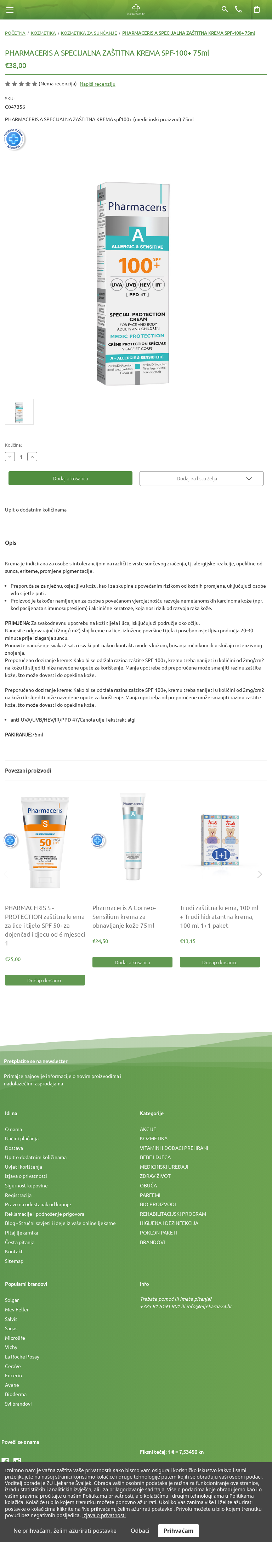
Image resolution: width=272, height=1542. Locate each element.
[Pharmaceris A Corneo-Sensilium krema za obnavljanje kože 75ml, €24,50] (132, 840)
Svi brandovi (18, 1403)
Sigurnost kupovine (26, 1185)
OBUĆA (148, 1185)
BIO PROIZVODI (158, 1204)
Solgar (12, 1300)
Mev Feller (17, 1309)
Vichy (11, 1347)
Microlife (15, 1337)
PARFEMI (150, 1195)
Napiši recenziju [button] (97, 83)
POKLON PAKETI (158, 1232)
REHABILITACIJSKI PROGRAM (173, 1213)
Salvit (11, 1319)
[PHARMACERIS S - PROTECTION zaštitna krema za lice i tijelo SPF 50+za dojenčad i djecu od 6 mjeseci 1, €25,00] (45, 840)
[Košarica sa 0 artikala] (257, 9)
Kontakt (14, 1251)
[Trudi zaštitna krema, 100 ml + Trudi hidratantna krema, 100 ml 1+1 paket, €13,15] (220, 840)
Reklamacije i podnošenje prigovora (44, 1213)
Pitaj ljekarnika (21, 1232)
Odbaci (140, 1531)
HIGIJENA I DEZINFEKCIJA (169, 1223)
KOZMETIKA (154, 1138)
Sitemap (14, 1261)
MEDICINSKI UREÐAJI (164, 1166)
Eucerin (13, 1375)
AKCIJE (148, 1129)
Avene (12, 1385)
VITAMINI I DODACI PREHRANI (174, 1148)
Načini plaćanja (22, 1138)
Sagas (11, 1328)
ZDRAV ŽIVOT (155, 1176)
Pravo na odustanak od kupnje (38, 1204)
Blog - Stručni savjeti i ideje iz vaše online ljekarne (60, 1223)
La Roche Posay (22, 1356)
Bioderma (16, 1394)
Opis (10, 542)
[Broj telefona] (238, 9)
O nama (13, 1129)
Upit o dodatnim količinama (36, 509)
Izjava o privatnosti (26, 1176)
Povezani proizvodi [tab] (28, 770)
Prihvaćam (178, 1531)
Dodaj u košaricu (45, 980)
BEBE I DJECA (155, 1157)
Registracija (18, 1195)
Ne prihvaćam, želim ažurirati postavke (65, 1531)
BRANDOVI (152, 1242)
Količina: (13, 444)
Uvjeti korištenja (23, 1166)
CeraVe (13, 1366)
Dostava (14, 1148)
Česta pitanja (19, 1242)
